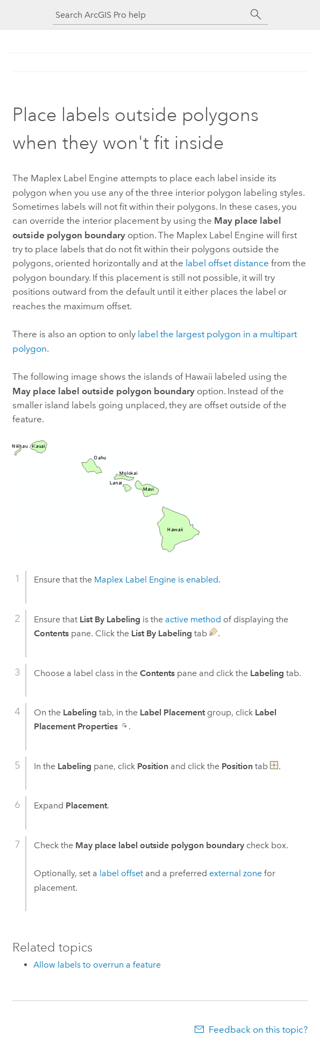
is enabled (156, 579)
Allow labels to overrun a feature (97, 965)
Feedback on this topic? (258, 1029)
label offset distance (227, 263)
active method (193, 619)
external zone (235, 873)
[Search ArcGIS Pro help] (149, 14)
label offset (121, 873)
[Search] (256, 14)
